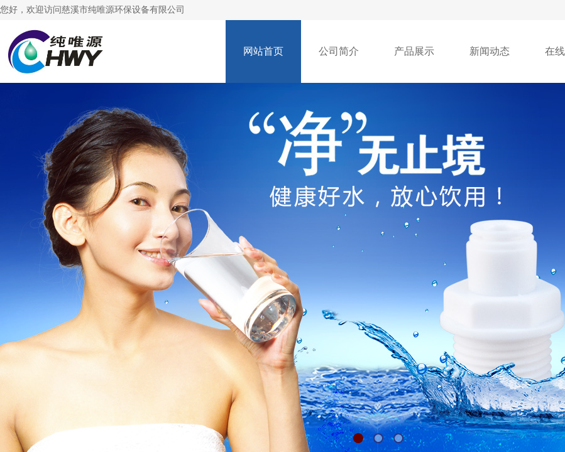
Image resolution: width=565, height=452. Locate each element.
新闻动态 (489, 51)
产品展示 (414, 51)
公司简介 (339, 51)
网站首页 (263, 51)
